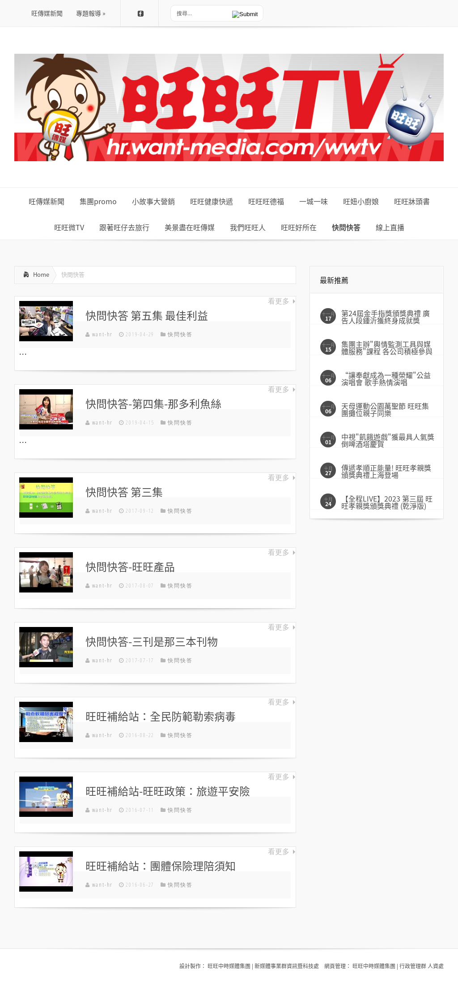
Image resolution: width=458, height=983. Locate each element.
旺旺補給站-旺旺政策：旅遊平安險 (167, 791)
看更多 (278, 301)
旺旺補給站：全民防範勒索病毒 (160, 716)
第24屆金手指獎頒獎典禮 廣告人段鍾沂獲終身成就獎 (385, 317)
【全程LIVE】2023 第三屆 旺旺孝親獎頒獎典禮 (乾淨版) (387, 502)
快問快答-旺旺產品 (130, 566)
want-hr (102, 334)
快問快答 (180, 334)
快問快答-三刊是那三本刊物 (151, 641)
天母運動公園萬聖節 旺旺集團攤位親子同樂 (385, 409)
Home (41, 274)
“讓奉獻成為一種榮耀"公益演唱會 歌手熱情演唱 (386, 378)
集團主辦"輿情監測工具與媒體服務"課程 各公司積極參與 (387, 347)
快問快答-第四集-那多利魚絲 (153, 403)
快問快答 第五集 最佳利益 (146, 315)
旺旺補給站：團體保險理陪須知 (160, 866)
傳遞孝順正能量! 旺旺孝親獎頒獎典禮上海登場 (386, 471)
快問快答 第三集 (124, 492)
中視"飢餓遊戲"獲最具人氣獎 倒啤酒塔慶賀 (387, 440)
